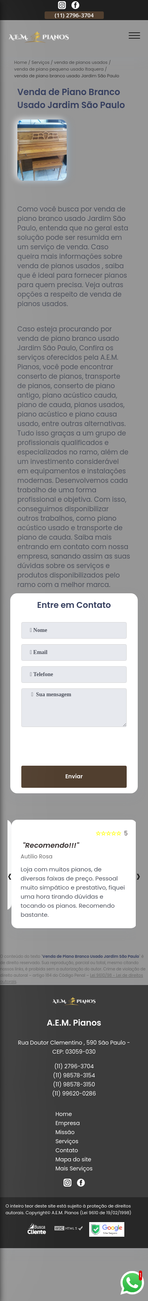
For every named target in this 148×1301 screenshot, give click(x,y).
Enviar (73, 776)
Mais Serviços (73, 1168)
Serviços (66, 1141)
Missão (65, 1132)
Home (63, 1114)
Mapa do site (73, 1159)
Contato (66, 1150)
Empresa (67, 1123)
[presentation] (74, 744)
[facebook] (75, 6)
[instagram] (62, 6)
